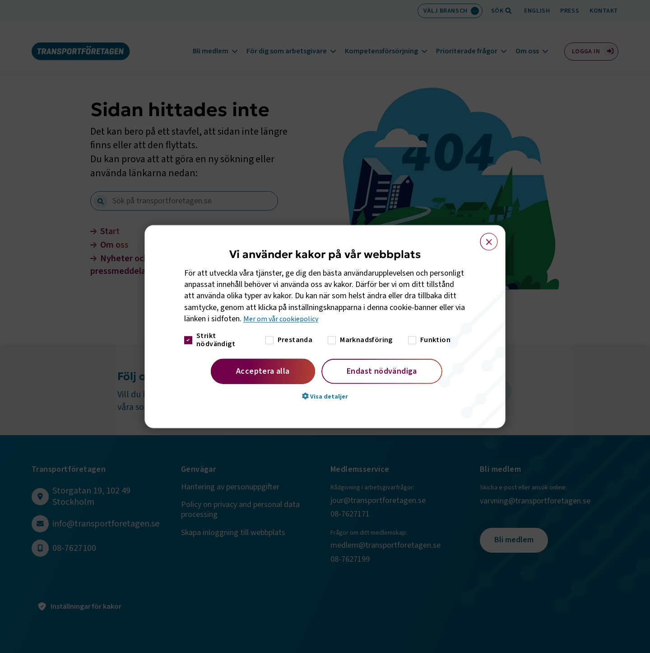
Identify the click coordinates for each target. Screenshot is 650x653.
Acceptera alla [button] (263, 371)
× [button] (484, 237)
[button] (325, 396)
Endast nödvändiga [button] (382, 371)
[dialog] (325, 326)
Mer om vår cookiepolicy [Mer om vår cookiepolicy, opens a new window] (284, 318)
